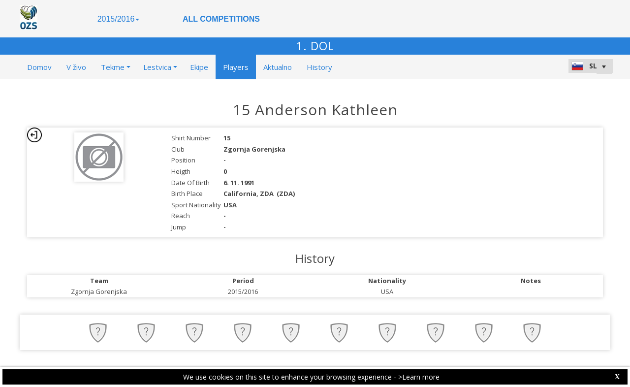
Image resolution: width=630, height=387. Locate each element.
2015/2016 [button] (118, 19)
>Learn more (419, 377)
